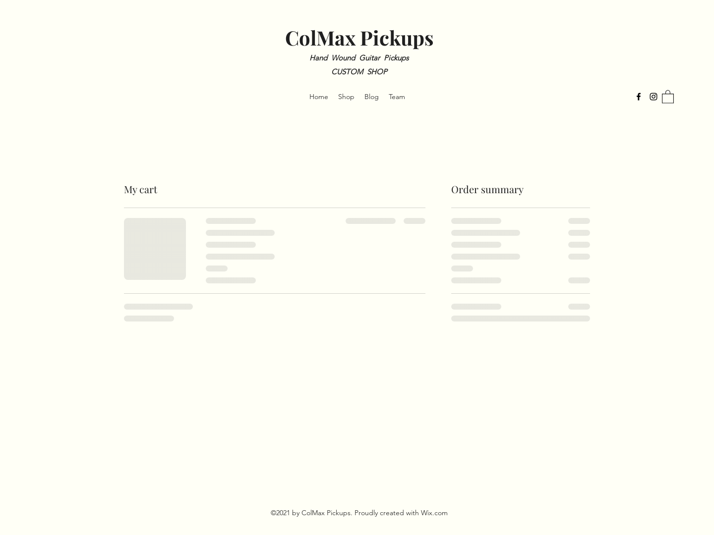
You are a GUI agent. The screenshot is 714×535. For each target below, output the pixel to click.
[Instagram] (653, 97)
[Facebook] (639, 97)
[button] (668, 96)
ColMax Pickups (359, 37)
